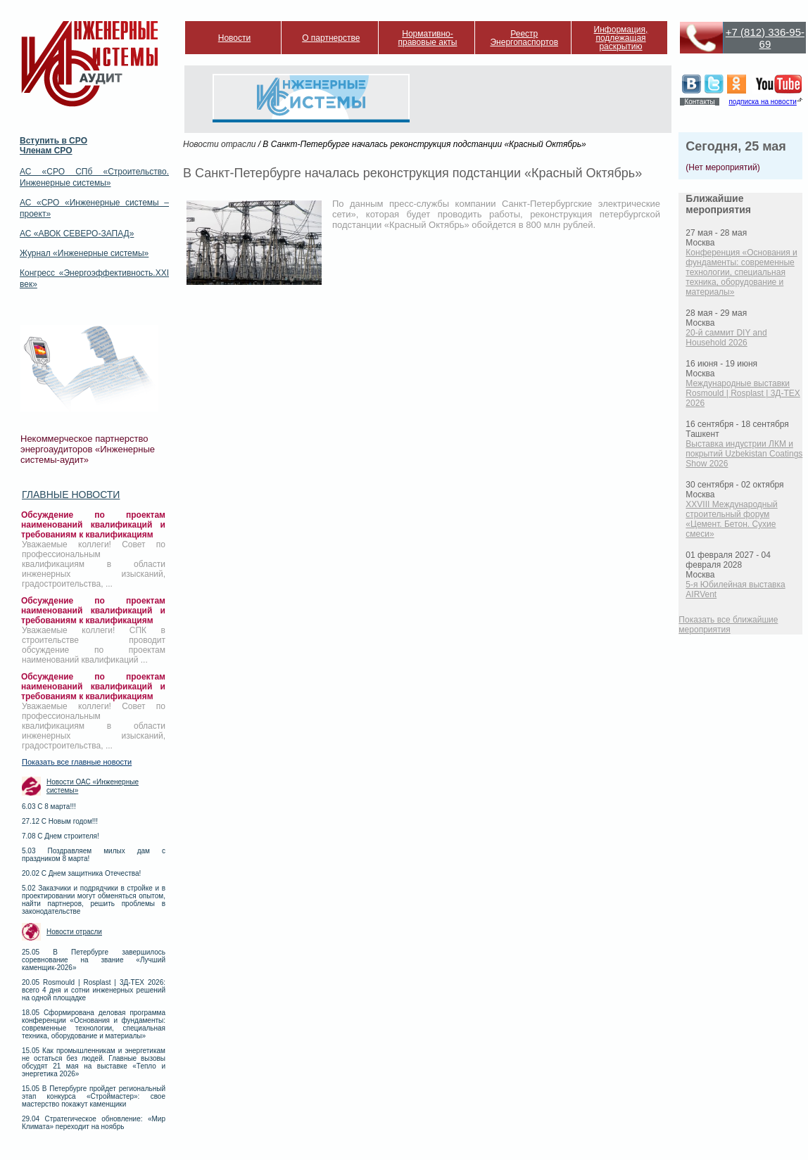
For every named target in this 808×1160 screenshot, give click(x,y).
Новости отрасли (74, 932)
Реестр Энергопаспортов (524, 38)
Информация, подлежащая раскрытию (621, 38)
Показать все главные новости (77, 762)
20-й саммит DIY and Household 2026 (726, 338)
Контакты (699, 102)
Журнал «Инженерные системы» (84, 253)
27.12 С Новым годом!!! (60, 821)
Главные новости (71, 494)
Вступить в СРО (53, 141)
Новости (234, 38)
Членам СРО (46, 150)
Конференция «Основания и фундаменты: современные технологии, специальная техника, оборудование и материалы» (741, 272)
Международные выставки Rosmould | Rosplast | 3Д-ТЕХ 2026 (743, 393)
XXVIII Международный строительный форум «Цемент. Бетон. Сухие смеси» (731, 519)
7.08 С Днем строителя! (60, 836)
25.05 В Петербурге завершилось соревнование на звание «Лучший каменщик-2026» (93, 959)
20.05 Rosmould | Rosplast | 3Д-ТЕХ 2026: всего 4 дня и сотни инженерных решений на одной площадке (93, 990)
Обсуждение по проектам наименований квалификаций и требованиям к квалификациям (93, 525)
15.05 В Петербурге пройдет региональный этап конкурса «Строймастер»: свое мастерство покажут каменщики (93, 1096)
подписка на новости (762, 102)
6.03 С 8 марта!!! (49, 806)
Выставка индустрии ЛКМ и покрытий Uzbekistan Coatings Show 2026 (744, 454)
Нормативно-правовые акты (427, 38)
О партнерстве (331, 38)
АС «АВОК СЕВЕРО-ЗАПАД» (77, 233)
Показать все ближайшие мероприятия (728, 625)
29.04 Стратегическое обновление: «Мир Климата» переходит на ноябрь (93, 1122)
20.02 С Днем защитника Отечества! (81, 873)
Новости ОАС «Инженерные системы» (92, 786)
